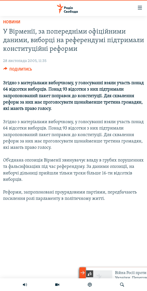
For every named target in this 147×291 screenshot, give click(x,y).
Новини (11, 22)
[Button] (17, 70)
